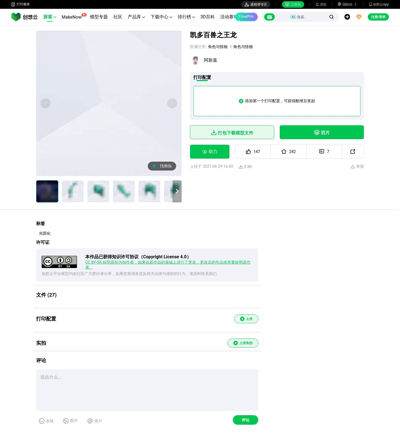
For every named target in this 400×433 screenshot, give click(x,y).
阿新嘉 (210, 60)
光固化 (45, 233)
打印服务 (20, 4)
